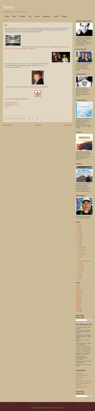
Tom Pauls (50, 46)
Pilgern (77, 306)
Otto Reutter (79, 379)
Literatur (78, 302)
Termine (22, 16)
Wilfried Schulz (19, 28)
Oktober (81, 252)
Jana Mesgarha (79, 373)
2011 (78, 243)
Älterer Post (68, 125)
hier (35, 48)
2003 (78, 278)
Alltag (77, 285)
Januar (80, 270)
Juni (80, 256)
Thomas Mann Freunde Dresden (83, 381)
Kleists (16, 63)
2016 (78, 231)
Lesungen (78, 300)
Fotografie (78, 289)
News (8, 7)
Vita (30, 16)
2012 (78, 241)
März (80, 266)
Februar (81, 268)
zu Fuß (55, 16)
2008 (78, 276)
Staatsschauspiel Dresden (82, 375)
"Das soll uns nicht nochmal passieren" (18, 48)
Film (77, 287)
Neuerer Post (7, 125)
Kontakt (64, 16)
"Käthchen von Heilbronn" (25, 63)
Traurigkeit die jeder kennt (84, 261)
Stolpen (6, 48)
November (81, 249)
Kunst (77, 296)
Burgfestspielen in (65, 46)
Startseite (38, 125)
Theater (77, 311)
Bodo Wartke (79, 377)
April (80, 263)
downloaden (16, 104)
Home (7, 16)
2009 (78, 273)
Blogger (61, 407)
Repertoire (46, 16)
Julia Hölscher (40, 65)
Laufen (77, 298)
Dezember (81, 247)
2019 (78, 224)
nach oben (7, 107)
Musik (77, 304)
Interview (78, 292)
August (80, 254)
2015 (78, 234)
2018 (78, 227)
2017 (78, 229)
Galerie (37, 16)
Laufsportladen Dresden (81, 387)
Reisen (77, 308)
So (79, 258)
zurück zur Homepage (9, 105)
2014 (78, 236)
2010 (78, 245)
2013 (78, 238)
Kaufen (77, 294)
